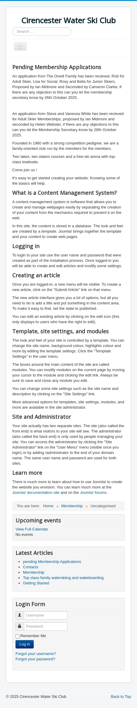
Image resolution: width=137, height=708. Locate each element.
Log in (24, 644)
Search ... (12, 27)
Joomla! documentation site (35, 492)
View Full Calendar (32, 529)
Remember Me (33, 636)
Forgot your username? (36, 653)
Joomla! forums (92, 492)
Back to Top (121, 696)
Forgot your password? (35, 659)
